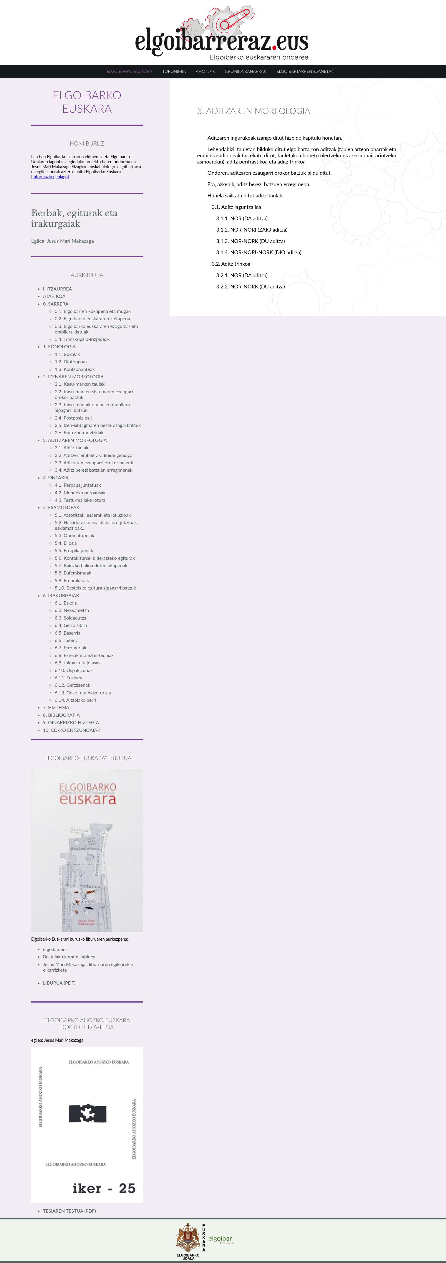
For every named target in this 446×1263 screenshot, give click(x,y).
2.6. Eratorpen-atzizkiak (79, 432)
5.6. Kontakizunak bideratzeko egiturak (95, 558)
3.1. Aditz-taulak (71, 447)
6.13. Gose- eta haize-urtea (83, 692)
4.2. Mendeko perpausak (80, 492)
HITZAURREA (57, 288)
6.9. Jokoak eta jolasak (78, 662)
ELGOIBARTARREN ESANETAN (305, 71)
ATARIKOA (54, 296)
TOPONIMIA (174, 71)
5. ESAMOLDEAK (61, 507)
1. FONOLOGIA (59, 346)
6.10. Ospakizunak (74, 670)
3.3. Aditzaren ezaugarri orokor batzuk (94, 462)
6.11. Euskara (68, 677)
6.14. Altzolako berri (75, 700)
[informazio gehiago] (50, 176)
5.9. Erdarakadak (72, 580)
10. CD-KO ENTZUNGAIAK (71, 730)
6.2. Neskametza (72, 610)
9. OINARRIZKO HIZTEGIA (71, 722)
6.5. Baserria (67, 632)
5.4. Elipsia (66, 543)
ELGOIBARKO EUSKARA (129, 71)
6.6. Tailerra (67, 640)
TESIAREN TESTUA (63, 1211)
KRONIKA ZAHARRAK (245, 71)
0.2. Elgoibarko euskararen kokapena (92, 318)
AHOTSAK (205, 71)
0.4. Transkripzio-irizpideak (82, 339)
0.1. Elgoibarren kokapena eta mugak (93, 311)
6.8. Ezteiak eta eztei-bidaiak (84, 655)
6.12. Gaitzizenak (72, 685)
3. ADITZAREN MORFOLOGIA (75, 440)
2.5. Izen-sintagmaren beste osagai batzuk (98, 425)
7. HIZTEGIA (56, 707)
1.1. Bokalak (67, 354)
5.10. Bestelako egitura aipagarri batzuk (95, 587)
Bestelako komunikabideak (70, 956)
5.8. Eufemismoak (73, 572)
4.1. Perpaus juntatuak (78, 485)
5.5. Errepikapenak (74, 550)
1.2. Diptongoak (71, 361)
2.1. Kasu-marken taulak (80, 384)
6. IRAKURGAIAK (61, 595)
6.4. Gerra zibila (71, 625)
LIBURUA (53, 982)
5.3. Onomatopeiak (74, 535)
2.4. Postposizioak (73, 417)
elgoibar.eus (55, 949)
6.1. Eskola (66, 602)
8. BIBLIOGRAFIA (61, 715)
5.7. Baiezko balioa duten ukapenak (91, 565)
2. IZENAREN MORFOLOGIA (73, 376)
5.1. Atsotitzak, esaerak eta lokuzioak (93, 515)
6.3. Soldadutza (70, 617)
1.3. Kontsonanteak (75, 369)
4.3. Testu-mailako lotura (80, 500)
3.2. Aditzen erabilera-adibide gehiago (93, 455)
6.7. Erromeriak (70, 647)
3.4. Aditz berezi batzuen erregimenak (93, 470)
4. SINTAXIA (56, 477)
